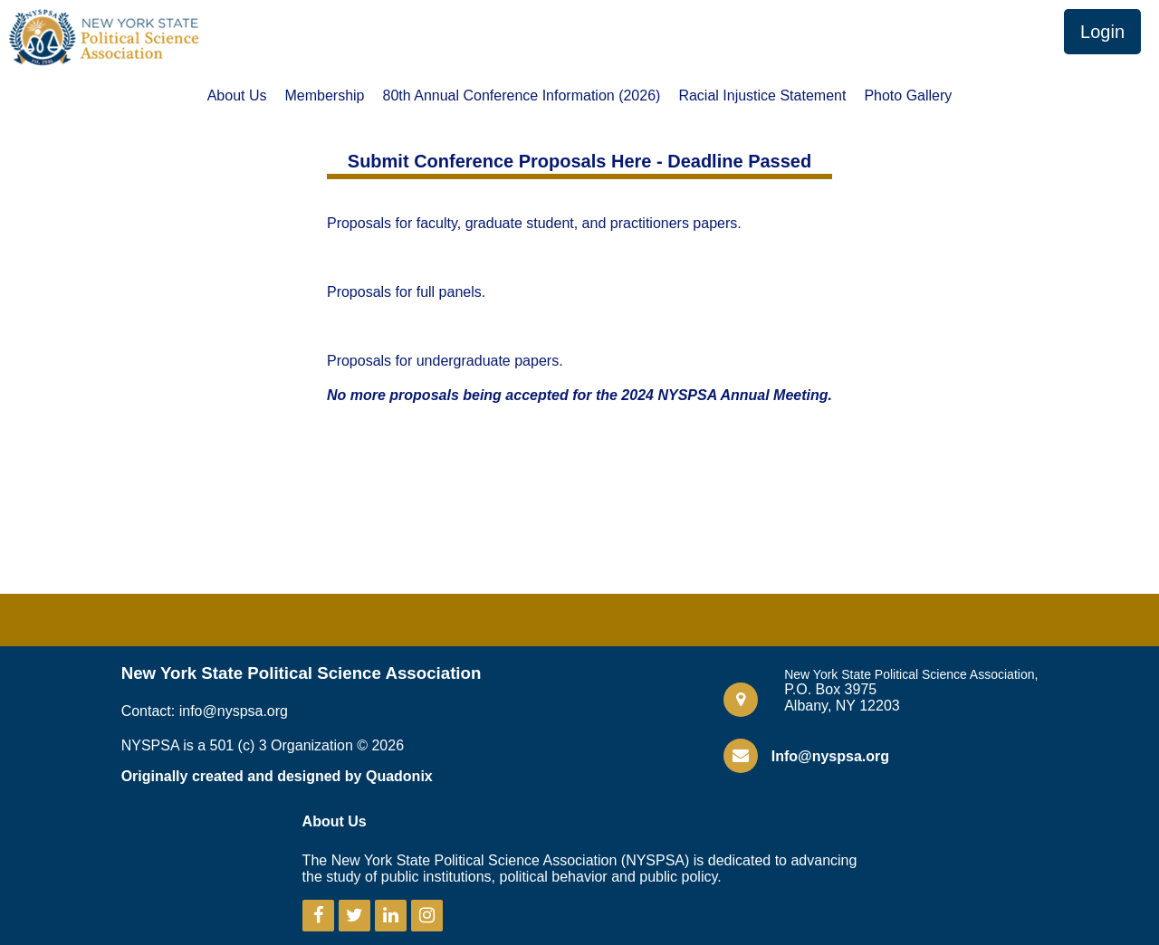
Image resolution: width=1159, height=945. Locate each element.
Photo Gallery (908, 96)
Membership (324, 96)
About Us (237, 96)
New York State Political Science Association (301, 672)
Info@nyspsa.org (830, 756)
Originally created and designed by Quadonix (277, 776)
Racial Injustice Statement (762, 96)
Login (1102, 32)
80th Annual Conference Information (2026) (522, 96)
